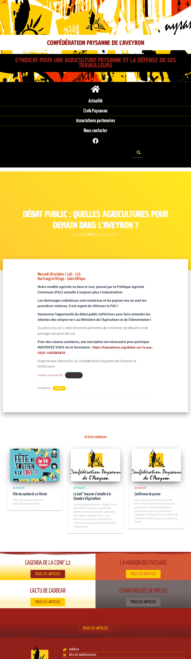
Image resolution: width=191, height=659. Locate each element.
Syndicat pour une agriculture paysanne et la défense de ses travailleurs (95, 63)
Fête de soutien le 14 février (31, 479)
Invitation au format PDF (52, 360)
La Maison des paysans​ (143, 548)
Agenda (59, 374)
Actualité (18, 473)
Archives (95, 602)
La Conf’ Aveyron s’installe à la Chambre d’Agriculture (93, 481)
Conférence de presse (148, 479)
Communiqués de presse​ (143, 576)
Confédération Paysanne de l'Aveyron (95, 43)
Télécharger (78, 360)
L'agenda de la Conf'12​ (47, 548)
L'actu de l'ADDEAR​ (48, 576)
